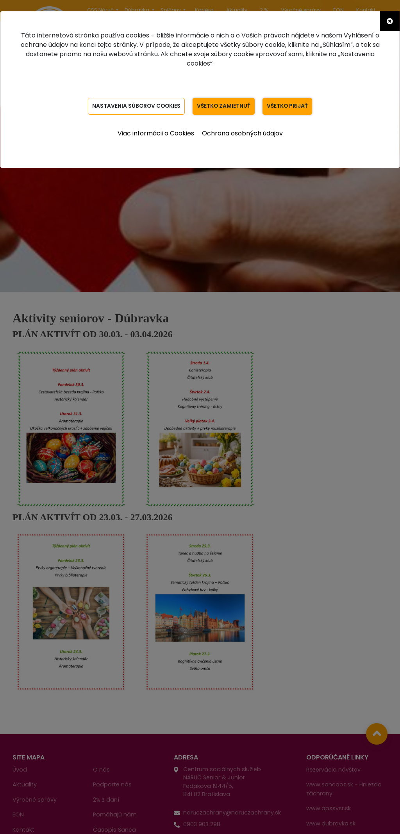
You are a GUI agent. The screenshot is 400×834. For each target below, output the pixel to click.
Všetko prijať (288, 106)
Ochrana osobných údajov (242, 133)
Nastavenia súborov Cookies (135, 106)
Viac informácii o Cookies (156, 133)
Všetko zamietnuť (224, 106)
